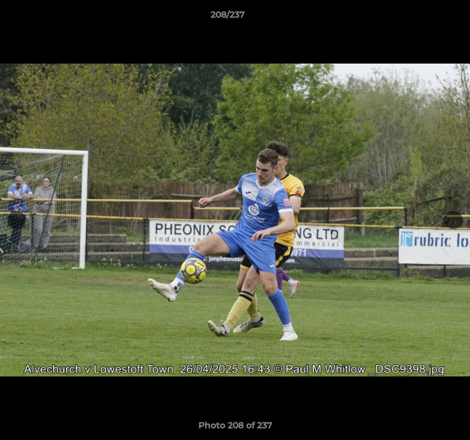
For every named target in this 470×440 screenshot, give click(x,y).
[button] (426, 17)
